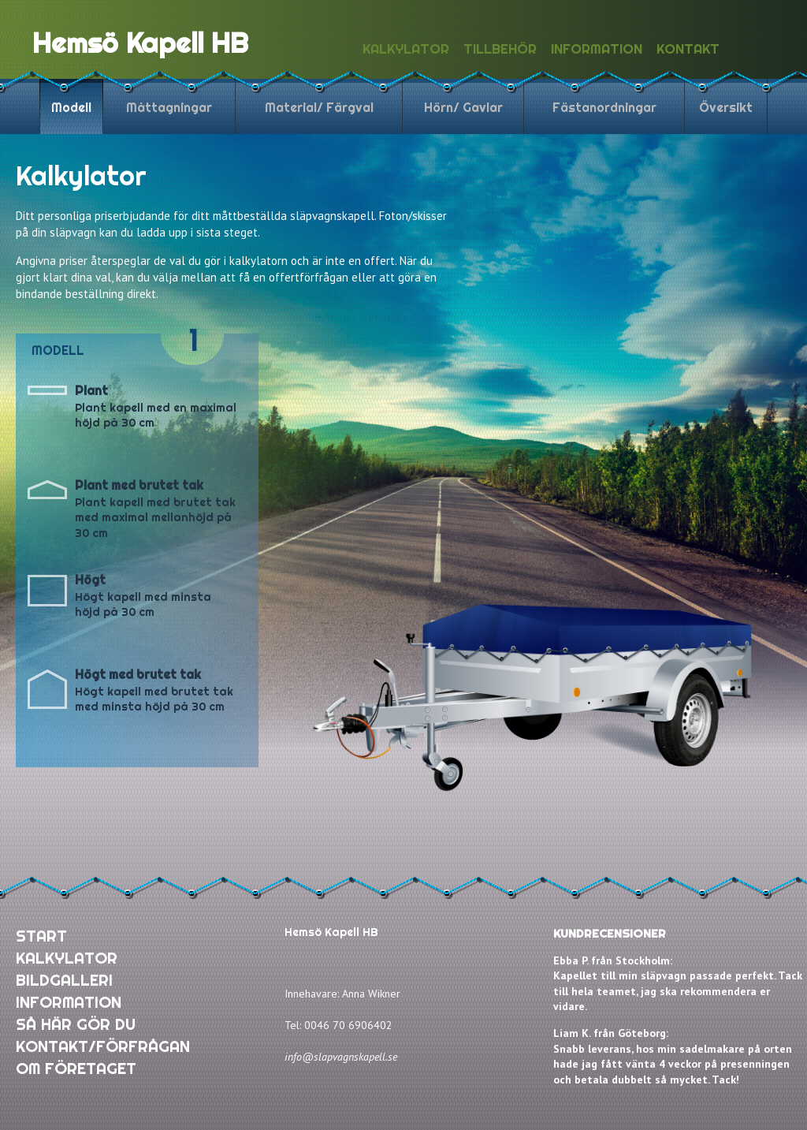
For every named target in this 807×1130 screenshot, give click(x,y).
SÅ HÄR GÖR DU (76, 1024)
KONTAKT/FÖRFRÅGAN (103, 1046)
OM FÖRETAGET (76, 1068)
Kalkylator (406, 48)
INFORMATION (68, 1002)
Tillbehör (500, 48)
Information (596, 48)
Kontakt (688, 48)
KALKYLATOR (66, 958)
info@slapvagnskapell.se (340, 1057)
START (41, 935)
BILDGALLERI (64, 980)
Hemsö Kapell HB (140, 43)
